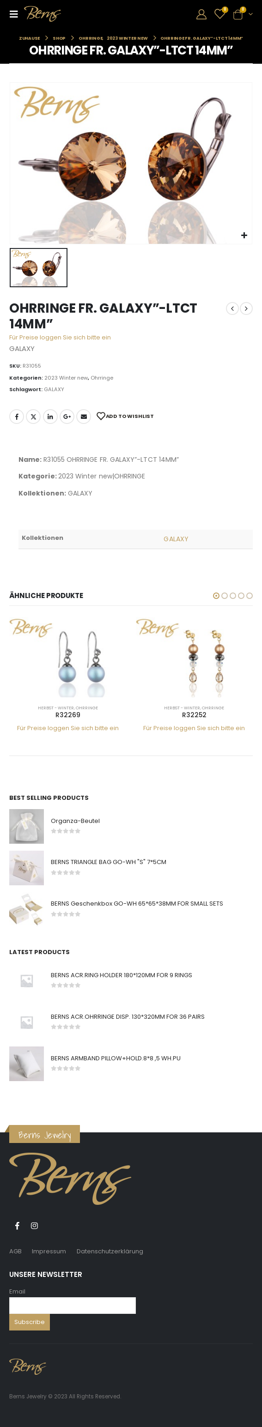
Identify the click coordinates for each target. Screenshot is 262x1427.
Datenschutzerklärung (110, 1251)
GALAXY (54, 389)
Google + (67, 416)
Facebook (16, 416)
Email (17, 1291)
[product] (68, 657)
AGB (15, 1251)
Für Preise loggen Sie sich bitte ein (60, 337)
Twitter (33, 416)
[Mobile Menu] (16, 14)
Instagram (34, 1226)
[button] (216, 595)
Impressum (49, 1251)
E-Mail (83, 416)
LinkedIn (50, 416)
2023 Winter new (66, 377)
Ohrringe (102, 377)
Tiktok (51, 1226)
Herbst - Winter (56, 708)
